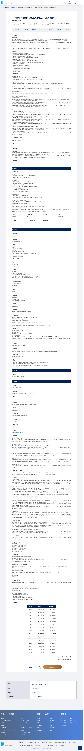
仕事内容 (16, 29)
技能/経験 (33, 29)
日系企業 (34, 696)
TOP (80, 749)
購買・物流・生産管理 (37, 683)
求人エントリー (52, 667)
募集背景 (25, 29)
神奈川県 (34, 692)
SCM (44, 684)
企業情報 (66, 29)
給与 (41, 29)
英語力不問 (39, 696)
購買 (44, 683)
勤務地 (49, 29)
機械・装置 (34, 688)
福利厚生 (58, 29)
